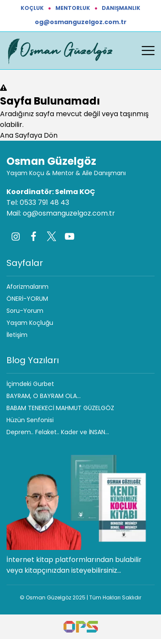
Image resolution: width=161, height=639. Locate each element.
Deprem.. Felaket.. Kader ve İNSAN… (57, 432)
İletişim (16, 334)
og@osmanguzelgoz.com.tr (81, 22)
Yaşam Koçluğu (29, 322)
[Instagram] (15, 236)
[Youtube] (70, 236)
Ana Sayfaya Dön (29, 135)
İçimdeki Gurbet (30, 384)
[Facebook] (33, 236)
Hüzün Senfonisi (30, 420)
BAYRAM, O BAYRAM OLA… (43, 396)
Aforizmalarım (27, 286)
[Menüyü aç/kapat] (148, 50)
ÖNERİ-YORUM (27, 298)
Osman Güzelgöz (51, 161)
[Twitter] (52, 236)
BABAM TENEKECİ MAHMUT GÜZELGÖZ (60, 408)
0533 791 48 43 (44, 202)
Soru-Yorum (24, 310)
